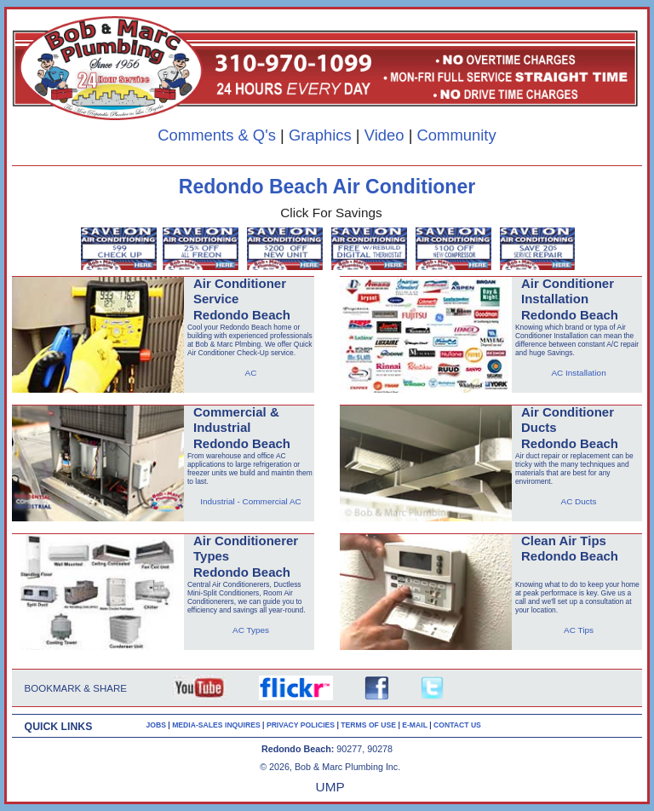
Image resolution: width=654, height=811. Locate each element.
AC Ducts (578, 501)
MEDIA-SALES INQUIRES (217, 725)
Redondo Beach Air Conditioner (327, 186)
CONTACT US (457, 725)
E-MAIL (415, 725)
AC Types (250, 630)
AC (251, 372)
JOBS (156, 725)
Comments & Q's (217, 135)
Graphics (320, 135)
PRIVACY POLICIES (302, 725)
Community (456, 135)
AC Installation (578, 372)
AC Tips (579, 630)
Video (384, 135)
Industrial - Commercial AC (250, 501)
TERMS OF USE (369, 725)
